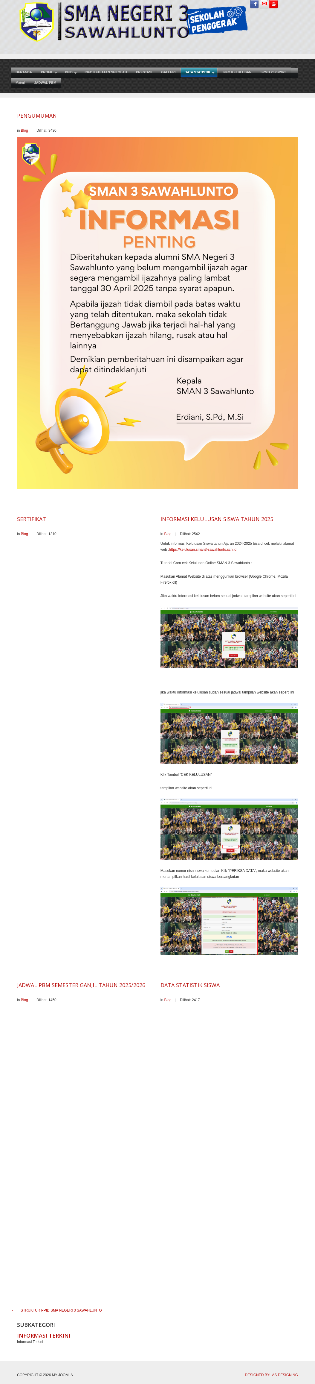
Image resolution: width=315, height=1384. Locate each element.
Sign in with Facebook (254, 4)
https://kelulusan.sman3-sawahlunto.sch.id (202, 549)
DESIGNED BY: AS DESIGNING (269, 1375)
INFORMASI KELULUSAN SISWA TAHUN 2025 (216, 519)
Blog (24, 130)
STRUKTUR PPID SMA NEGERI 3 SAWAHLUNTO (61, 1310)
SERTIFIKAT (31, 519)
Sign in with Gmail (264, 4)
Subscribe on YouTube (273, 4)
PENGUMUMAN (37, 115)
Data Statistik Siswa (190, 985)
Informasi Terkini (44, 1335)
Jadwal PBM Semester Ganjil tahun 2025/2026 (81, 985)
